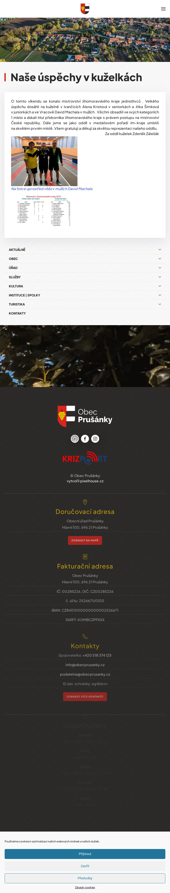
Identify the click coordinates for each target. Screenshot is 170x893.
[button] (163, 9)
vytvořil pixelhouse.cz (85, 475)
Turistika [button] (85, 301)
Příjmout (85, 854)
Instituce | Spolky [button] (85, 292)
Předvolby (85, 878)
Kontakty (17, 310)
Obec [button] (85, 256)
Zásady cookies (85, 887)
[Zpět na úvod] (85, 9)
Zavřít (85, 866)
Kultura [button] (85, 283)
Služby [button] (85, 274)
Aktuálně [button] (85, 246)
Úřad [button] (85, 265)
